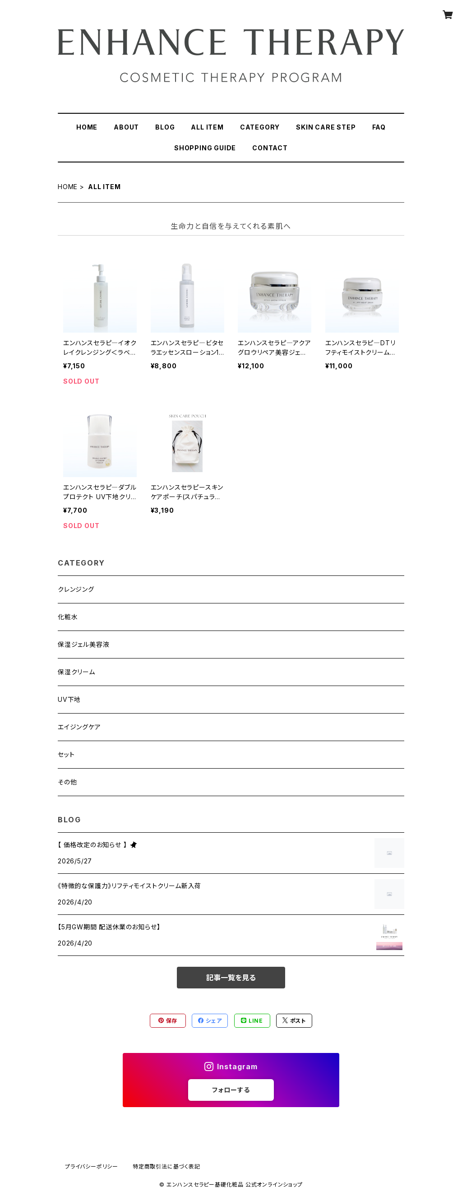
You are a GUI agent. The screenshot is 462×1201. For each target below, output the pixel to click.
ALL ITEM (207, 127)
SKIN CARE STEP (326, 127)
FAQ (379, 127)
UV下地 (69, 699)
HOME (86, 127)
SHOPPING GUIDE (205, 148)
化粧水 (68, 617)
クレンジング (76, 589)
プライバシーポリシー (91, 1166)
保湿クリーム (76, 672)
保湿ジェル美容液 (83, 644)
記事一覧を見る (231, 977)
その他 (67, 782)
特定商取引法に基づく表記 (166, 1166)
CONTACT (270, 148)
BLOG (165, 127)
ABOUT (126, 127)
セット (66, 754)
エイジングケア (79, 727)
